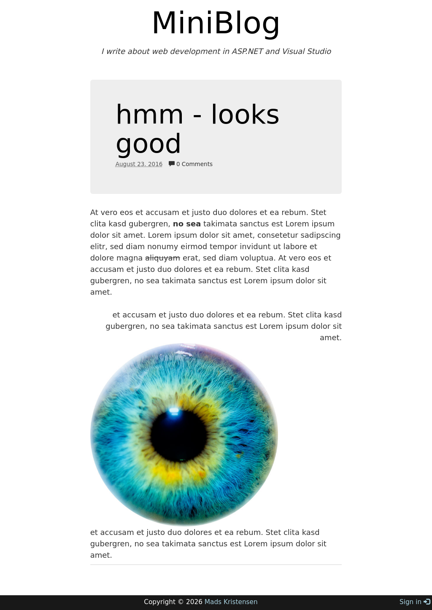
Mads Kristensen (231, 602)
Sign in (415, 602)
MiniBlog (216, 22)
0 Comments (191, 164)
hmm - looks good (198, 129)
